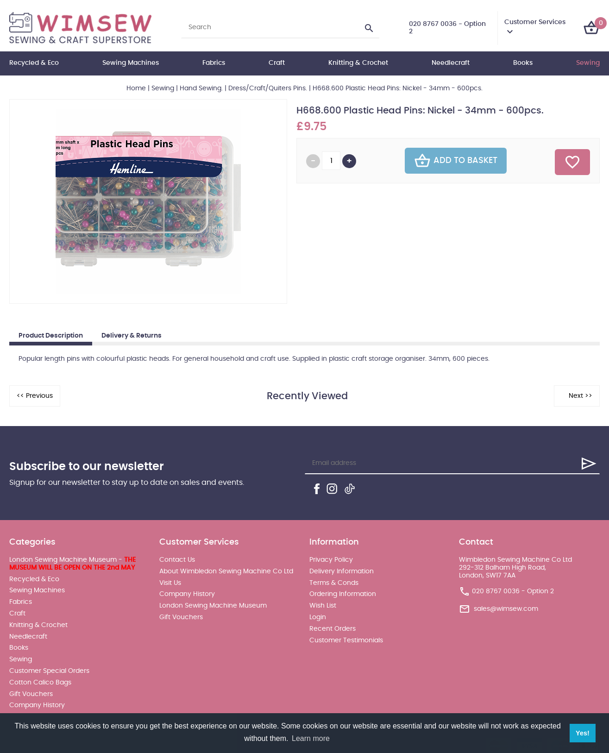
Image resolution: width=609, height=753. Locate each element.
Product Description (51, 336)
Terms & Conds (333, 583)
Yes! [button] (583, 733)
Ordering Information (342, 594)
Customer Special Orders (49, 671)
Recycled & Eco (34, 63)
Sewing (588, 63)
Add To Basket (455, 160)
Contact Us (177, 560)
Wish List (322, 605)
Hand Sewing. (201, 88)
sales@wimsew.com (506, 609)
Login (317, 617)
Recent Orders (332, 629)
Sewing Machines (130, 63)
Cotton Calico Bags (40, 682)
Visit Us (170, 583)
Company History (37, 705)
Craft (277, 63)
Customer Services (534, 22)
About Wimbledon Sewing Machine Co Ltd (226, 571)
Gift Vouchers (31, 694)
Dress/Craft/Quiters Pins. (267, 88)
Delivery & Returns (131, 336)
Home (136, 88)
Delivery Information (341, 571)
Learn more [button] (311, 738)
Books (523, 63)
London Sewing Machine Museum (213, 605)
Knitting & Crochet (358, 63)
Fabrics (213, 63)
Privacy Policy (331, 560)
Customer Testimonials (346, 640)
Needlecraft (451, 63)
